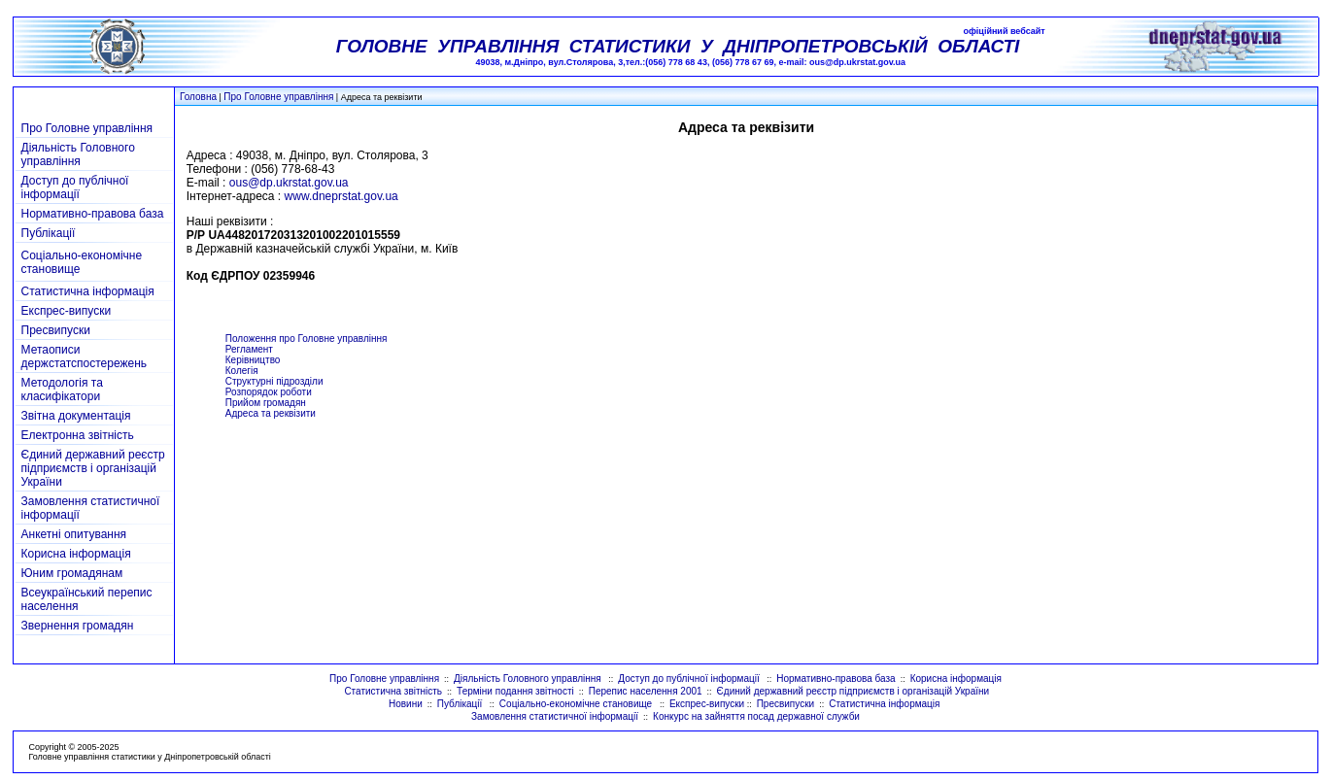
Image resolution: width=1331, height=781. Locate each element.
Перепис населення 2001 (645, 691)
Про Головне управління (278, 96)
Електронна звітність (77, 435)
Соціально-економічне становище (577, 703)
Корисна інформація (76, 553)
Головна (198, 96)
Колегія (241, 370)
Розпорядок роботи (268, 392)
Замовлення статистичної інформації (554, 716)
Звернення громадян (77, 625)
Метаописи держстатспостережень (84, 356)
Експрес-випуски (66, 311)
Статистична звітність (393, 691)
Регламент (249, 349)
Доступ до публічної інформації (75, 187)
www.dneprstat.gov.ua (341, 196)
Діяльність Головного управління (78, 154)
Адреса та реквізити (270, 413)
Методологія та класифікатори (62, 389)
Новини (406, 703)
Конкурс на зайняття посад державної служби (756, 716)
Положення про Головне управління (306, 338)
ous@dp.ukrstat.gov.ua (289, 182)
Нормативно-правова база (92, 214)
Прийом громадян (265, 402)
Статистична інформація (87, 291)
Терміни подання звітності (515, 691)
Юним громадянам (72, 573)
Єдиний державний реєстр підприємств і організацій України (93, 468)
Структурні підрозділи (274, 381)
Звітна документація (76, 416)
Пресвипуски (55, 330)
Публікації (48, 233)
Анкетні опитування (74, 534)
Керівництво (253, 360)
